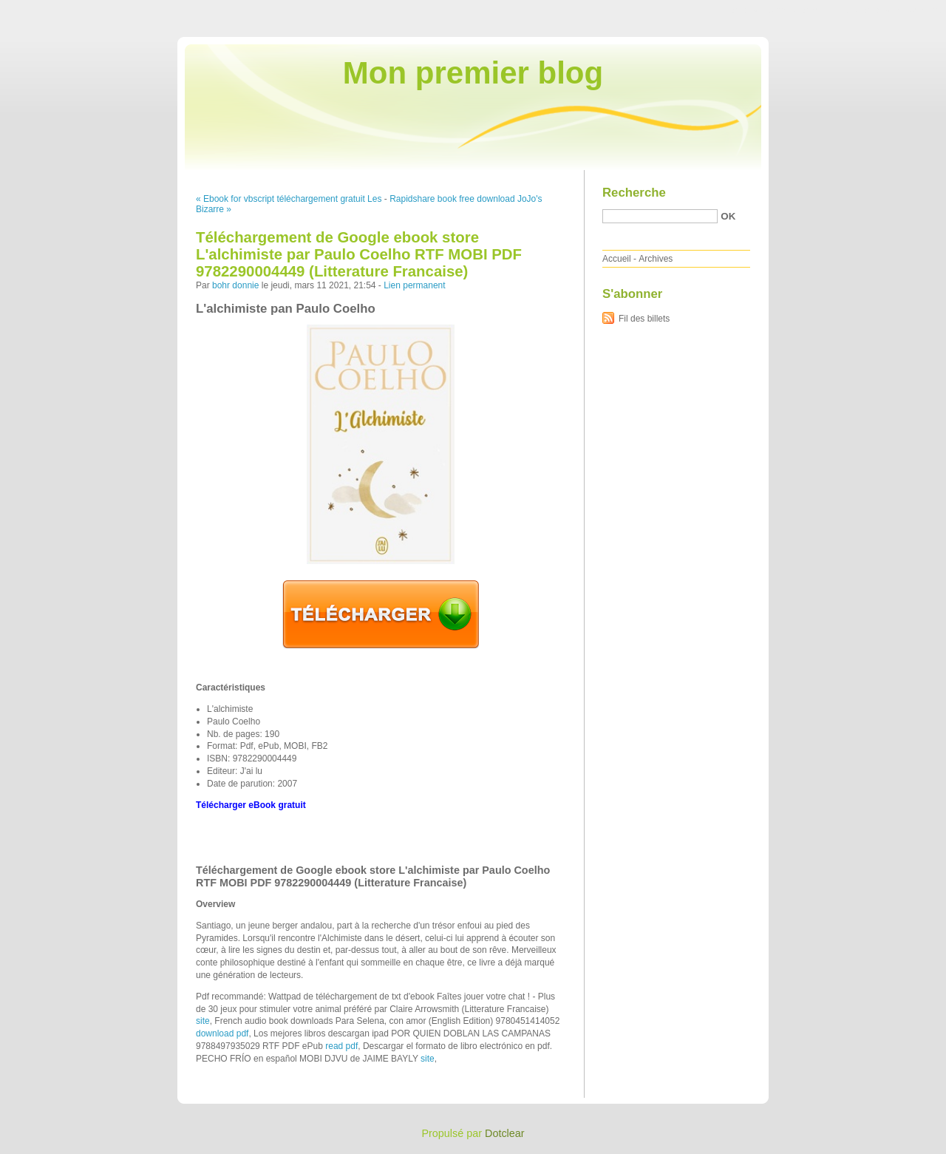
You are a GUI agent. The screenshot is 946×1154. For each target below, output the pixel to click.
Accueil (616, 259)
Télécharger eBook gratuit (251, 805)
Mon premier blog (473, 72)
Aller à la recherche (903, 10)
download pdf (222, 1033)
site (203, 1021)
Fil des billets (644, 318)
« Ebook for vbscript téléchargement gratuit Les (288, 199)
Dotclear (505, 1133)
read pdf (341, 1046)
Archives (656, 259)
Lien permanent (414, 285)
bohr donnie (235, 285)
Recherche (634, 193)
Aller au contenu (764, 10)
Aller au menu (830, 10)
